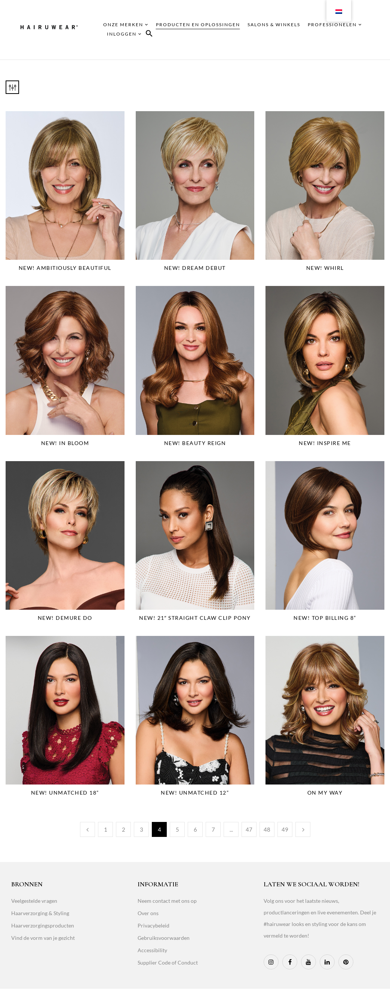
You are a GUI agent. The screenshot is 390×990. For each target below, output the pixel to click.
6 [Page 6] (195, 829)
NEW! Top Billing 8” (325, 618)
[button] (149, 34)
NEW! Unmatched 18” (65, 792)
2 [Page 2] (123, 829)
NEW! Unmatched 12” (195, 792)
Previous (87, 829)
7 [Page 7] (213, 829)
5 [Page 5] (177, 829)
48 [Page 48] (267, 829)
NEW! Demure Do (65, 618)
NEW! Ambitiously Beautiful (65, 268)
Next (302, 829)
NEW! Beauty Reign (195, 443)
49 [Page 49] (285, 829)
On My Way (325, 792)
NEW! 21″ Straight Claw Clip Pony (195, 618)
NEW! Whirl (325, 268)
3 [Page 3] (141, 829)
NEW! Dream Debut (195, 268)
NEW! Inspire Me (325, 443)
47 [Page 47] (249, 829)
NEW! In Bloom (65, 443)
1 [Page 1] (105, 829)
